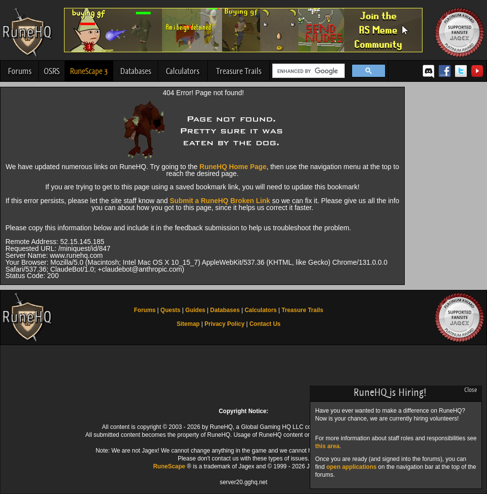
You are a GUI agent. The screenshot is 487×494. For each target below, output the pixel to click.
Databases (135, 71)
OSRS (52, 71)
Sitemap (188, 323)
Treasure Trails (238, 71)
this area (327, 446)
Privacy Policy (224, 323)
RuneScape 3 (89, 71)
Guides (195, 310)
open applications (351, 466)
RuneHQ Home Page (232, 167)
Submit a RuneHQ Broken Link (220, 201)
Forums (20, 71)
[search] (307, 71)
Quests (171, 310)
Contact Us (264, 323)
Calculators (182, 71)
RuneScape (169, 466)
